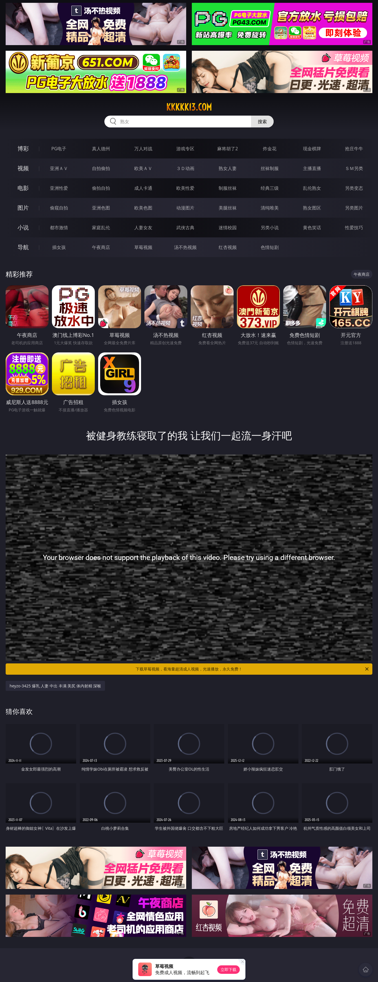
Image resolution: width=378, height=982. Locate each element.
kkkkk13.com (189, 107)
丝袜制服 (270, 168)
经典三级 (270, 188)
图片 (23, 207)
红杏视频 (228, 247)
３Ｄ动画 (185, 168)
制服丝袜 (228, 188)
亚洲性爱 (59, 188)
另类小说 (270, 227)
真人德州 (101, 148)
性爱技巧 (354, 227)
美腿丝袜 (228, 208)
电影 (23, 188)
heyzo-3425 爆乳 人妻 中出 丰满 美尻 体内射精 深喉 (55, 685)
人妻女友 (143, 227)
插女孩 (59, 247)
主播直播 (312, 168)
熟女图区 (312, 208)
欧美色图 (143, 208)
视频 (23, 168)
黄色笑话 (312, 227)
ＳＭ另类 (354, 168)
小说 (23, 227)
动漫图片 (185, 208)
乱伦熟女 (312, 188)
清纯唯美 (270, 208)
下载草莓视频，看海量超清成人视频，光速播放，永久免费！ (253, 669)
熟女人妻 (228, 168)
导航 (23, 247)
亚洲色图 (101, 208)
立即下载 (228, 969)
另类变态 (354, 188)
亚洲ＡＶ (59, 168)
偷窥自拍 (59, 208)
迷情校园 (228, 227)
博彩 (23, 148)
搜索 (262, 121)
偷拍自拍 (101, 188)
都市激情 (59, 227)
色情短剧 (270, 247)
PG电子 (58, 148)
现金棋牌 (312, 148)
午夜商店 (101, 247)
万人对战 (143, 148)
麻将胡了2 (227, 148)
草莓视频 (143, 247)
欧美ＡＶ (143, 168)
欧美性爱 (185, 188)
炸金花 (269, 148)
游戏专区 (185, 148)
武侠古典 (185, 227)
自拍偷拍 (101, 168)
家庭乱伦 (101, 227)
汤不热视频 (185, 247)
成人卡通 (143, 188)
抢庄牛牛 (354, 148)
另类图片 (354, 208)
